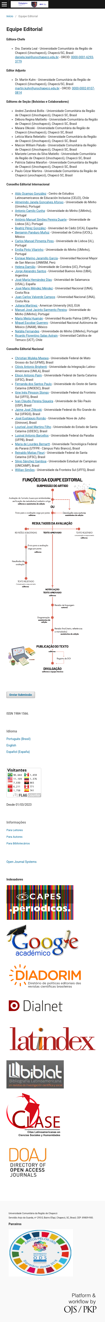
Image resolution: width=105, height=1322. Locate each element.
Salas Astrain (49, 335)
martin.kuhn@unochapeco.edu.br (37, 88)
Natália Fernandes (27, 331)
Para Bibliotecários (18, 843)
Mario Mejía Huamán (29, 318)
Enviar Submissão (20, 694)
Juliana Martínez (26, 305)
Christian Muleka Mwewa (32, 358)
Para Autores (14, 836)
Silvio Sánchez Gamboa (30, 461)
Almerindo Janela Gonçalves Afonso (39, 202)
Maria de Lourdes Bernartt (32, 444)
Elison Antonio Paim (28, 375)
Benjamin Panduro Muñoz (32, 232)
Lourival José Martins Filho (33, 427)
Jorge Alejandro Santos (30, 271)
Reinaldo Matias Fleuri (30, 452)
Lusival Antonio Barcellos (32, 435)
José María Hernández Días (33, 279)
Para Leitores (14, 830)
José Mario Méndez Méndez (34, 288)
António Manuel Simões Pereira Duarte (41, 219)
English (11, 745)
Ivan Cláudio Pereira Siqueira (34, 401)
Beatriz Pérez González (30, 228)
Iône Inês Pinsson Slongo (32, 392)
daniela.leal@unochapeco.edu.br (37, 57)
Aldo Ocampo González (30, 193)
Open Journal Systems (21, 862)
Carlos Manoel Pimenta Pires (34, 241)
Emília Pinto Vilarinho (29, 249)
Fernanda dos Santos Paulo (33, 384)
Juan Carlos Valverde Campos (35, 297)
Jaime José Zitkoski (28, 409)
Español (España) (18, 751)
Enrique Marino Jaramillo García (36, 258)
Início (9, 16)
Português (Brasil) (18, 739)
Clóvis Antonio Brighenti (31, 366)
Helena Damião (25, 267)
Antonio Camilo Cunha (30, 210)
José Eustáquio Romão (30, 418)
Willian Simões (25, 470)
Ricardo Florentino (27, 335)
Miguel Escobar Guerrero (31, 322)
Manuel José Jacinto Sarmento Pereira (41, 310)
